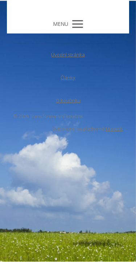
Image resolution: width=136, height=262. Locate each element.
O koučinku (68, 100)
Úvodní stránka (68, 54)
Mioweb (114, 129)
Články (68, 77)
